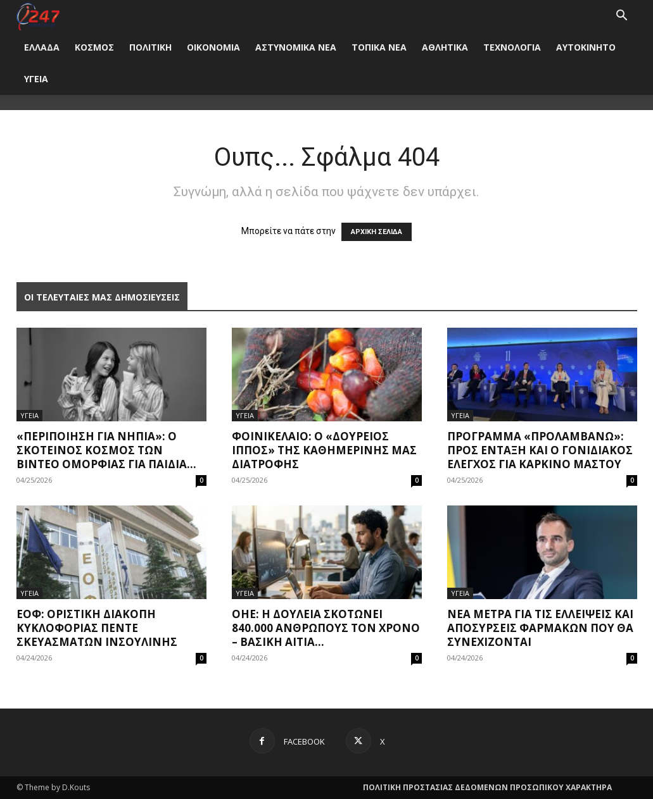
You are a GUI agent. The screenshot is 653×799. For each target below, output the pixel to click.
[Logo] (38, 15)
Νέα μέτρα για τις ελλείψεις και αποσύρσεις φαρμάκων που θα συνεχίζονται (540, 628)
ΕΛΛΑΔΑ (42, 47)
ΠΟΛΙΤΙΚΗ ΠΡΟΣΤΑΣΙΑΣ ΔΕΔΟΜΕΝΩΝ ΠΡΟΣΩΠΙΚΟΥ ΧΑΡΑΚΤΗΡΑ (487, 787)
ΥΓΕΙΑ (36, 79)
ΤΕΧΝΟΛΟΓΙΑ (512, 47)
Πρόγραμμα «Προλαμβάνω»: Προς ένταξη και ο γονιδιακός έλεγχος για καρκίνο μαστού (540, 450)
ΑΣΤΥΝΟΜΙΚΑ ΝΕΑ (295, 47)
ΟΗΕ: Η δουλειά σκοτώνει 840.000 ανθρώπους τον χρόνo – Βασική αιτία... (326, 628)
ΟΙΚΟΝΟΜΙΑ (213, 47)
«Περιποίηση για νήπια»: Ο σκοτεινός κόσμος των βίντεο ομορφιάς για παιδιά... (106, 450)
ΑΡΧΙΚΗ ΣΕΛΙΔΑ (376, 232)
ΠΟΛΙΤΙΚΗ (150, 47)
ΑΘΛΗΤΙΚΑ (445, 47)
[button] (622, 17)
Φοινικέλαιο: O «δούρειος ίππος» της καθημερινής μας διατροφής (324, 450)
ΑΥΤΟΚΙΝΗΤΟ (586, 47)
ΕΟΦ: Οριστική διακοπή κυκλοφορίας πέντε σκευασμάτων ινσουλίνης (96, 628)
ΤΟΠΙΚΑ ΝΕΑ (379, 47)
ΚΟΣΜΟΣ (94, 47)
